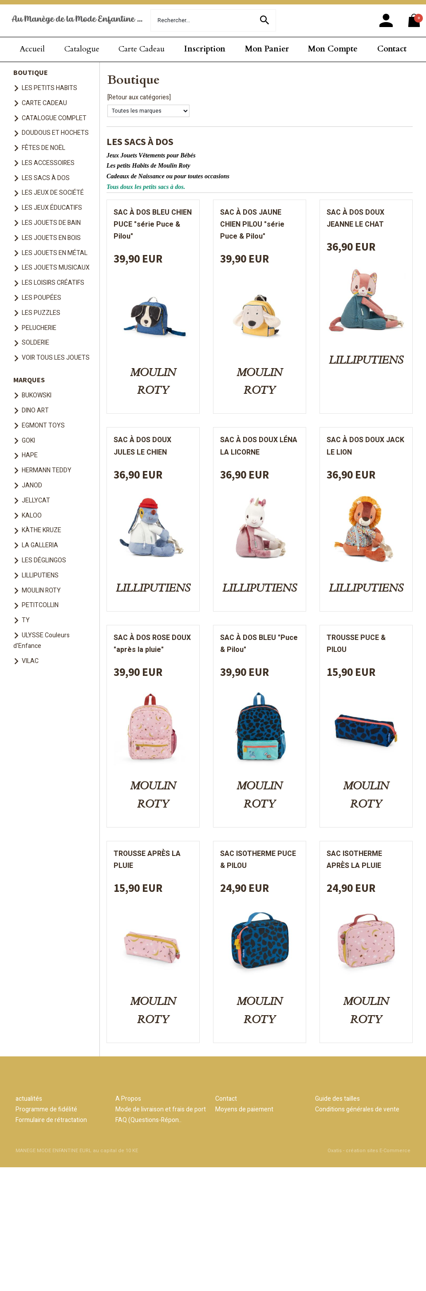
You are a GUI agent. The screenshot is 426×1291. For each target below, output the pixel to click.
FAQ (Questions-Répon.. (148, 1120)
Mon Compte (333, 49)
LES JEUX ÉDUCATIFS (52, 207)
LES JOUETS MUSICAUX (56, 267)
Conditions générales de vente (357, 1109)
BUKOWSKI (36, 395)
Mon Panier (267, 49)
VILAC (30, 661)
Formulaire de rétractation (51, 1120)
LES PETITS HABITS (49, 88)
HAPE (30, 455)
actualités (29, 1098)
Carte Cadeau (141, 49)
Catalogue (81, 49)
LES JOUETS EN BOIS (51, 238)
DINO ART (35, 410)
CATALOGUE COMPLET (54, 118)
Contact (391, 49)
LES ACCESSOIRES (48, 163)
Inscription (204, 49)
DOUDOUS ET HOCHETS (55, 132)
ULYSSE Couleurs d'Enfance (41, 641)
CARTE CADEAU (44, 103)
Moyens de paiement (244, 1109)
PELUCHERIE (39, 328)
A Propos (128, 1098)
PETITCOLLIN (40, 605)
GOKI (28, 440)
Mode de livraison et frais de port (160, 1109)
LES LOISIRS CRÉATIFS (53, 282)
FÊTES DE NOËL (43, 148)
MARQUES (29, 379)
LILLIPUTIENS (40, 575)
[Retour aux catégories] (139, 97)
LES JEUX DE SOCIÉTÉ (53, 192)
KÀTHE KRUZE (41, 530)
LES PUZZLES (41, 313)
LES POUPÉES (41, 297)
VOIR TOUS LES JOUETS (56, 357)
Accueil (32, 49)
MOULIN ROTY (41, 590)
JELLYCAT (36, 500)
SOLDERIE (35, 342)
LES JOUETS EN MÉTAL (54, 253)
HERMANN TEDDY (46, 470)
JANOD (32, 485)
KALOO (32, 515)
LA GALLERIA (40, 545)
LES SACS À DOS (46, 178)
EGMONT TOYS (43, 425)
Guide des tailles (337, 1098)
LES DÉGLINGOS (44, 560)
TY (26, 620)
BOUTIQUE (30, 72)
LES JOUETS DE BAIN (51, 223)
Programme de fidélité (46, 1109)
